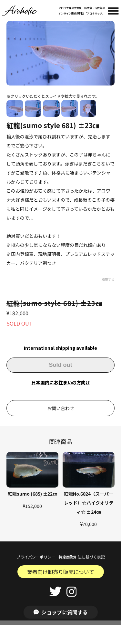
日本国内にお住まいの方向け (60, 382)
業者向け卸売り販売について (60, 572)
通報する (108, 279)
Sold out (60, 365)
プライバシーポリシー (35, 556)
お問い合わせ (60, 408)
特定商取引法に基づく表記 (81, 556)
